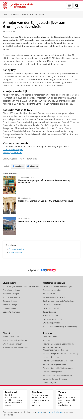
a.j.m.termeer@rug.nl (13, 149)
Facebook (18, 166)
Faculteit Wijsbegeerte (52, 371)
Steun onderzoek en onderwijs (15, 347)
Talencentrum (49, 293)
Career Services (49, 312)
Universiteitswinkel (51, 308)
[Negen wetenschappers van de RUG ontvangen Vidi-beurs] (9, 205)
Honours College (10, 304)
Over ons (6, 15)
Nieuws (24, 15)
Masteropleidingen (11, 293)
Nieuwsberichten (37, 15)
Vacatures (47, 340)
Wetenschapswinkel (51, 323)
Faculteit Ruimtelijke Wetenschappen (58, 368)
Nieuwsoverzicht (17, 249)
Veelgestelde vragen (11, 312)
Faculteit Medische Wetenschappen (58, 361)
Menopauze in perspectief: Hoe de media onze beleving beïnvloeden (44, 181)
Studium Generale (50, 315)
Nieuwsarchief (15, 252)
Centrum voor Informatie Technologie (58, 301)
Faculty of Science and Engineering (57, 375)
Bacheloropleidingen (11, 290)
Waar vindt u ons (50, 336)
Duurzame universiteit (52, 319)
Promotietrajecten (10, 308)
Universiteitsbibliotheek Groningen (57, 286)
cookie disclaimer (55, 412)
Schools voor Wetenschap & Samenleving (60, 326)
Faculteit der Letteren (52, 357)
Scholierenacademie (11, 297)
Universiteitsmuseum (52, 304)
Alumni (6, 333)
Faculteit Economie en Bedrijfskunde (58, 344)
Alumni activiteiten (11, 336)
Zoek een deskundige (52, 290)
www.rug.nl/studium (12, 152)
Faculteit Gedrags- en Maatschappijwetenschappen (55, 348)
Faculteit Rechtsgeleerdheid (54, 364)
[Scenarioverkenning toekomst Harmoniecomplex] (9, 226)
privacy (40, 412)
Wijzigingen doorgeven (12, 344)
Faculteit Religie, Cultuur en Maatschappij (60, 353)
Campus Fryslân (49, 382)
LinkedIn (32, 166)
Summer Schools (10, 301)
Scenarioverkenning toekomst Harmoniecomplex (41, 221)
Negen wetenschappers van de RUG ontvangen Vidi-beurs (45, 200)
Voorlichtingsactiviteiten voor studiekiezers (21, 286)
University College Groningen (55, 379)
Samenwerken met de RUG (54, 297)
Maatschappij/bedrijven (54, 283)
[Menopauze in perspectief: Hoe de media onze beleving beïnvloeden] (9, 185)
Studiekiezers (9, 283)
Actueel (16, 15)
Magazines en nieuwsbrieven (15, 340)
